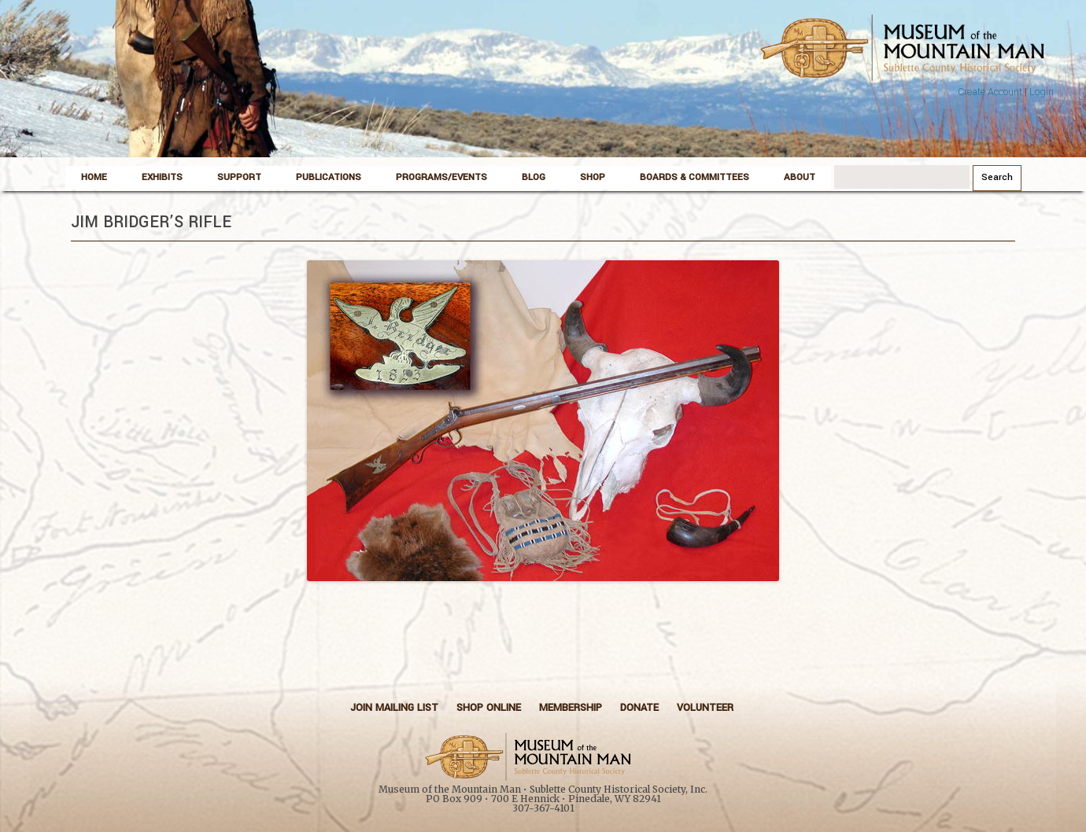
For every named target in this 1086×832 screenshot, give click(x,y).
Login (1041, 92)
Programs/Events (441, 177)
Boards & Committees (694, 177)
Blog (533, 177)
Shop (592, 177)
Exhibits (162, 177)
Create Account (990, 92)
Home (94, 177)
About (799, 177)
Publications (328, 177)
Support (239, 177)
